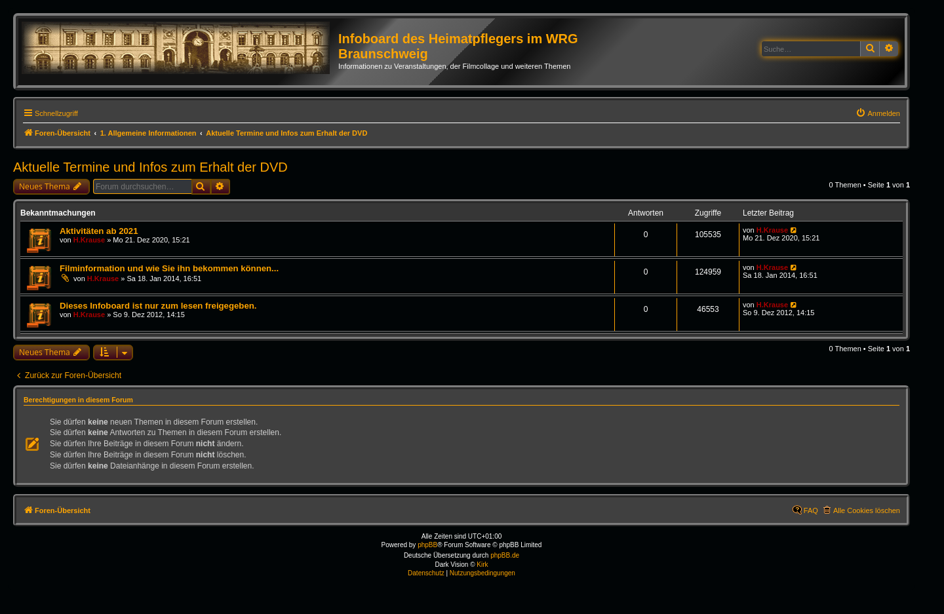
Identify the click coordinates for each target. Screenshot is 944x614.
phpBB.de (504, 555)
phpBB (427, 544)
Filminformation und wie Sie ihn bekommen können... (169, 268)
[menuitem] (878, 113)
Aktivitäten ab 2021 (99, 231)
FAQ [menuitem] (811, 510)
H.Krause (89, 240)
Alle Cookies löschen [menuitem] (866, 510)
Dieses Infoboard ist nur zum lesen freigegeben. (158, 306)
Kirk (482, 564)
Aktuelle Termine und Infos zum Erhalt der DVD (150, 167)
